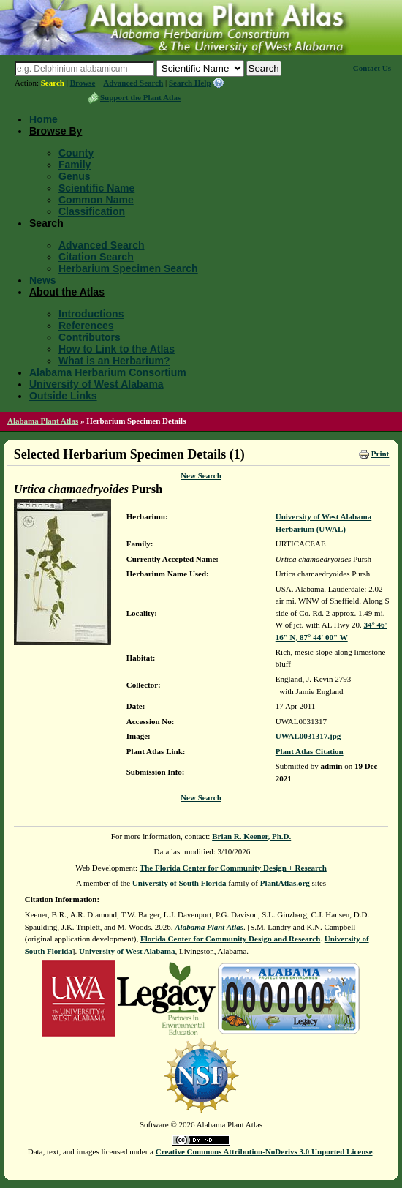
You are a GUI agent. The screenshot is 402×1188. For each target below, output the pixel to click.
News (42, 280)
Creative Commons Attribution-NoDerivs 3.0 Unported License (264, 1151)
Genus (74, 176)
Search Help (190, 82)
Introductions (91, 314)
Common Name (96, 200)
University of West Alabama (96, 384)
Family (74, 164)
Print (380, 453)
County (76, 153)
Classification (91, 211)
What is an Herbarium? (114, 360)
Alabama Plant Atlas (42, 420)
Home (43, 119)
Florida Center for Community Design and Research (230, 938)
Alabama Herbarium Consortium (107, 372)
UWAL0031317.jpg (308, 736)
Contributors (89, 337)
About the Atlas (67, 292)
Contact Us (372, 68)
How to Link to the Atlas (116, 349)
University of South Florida (179, 883)
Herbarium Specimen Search (128, 268)
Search (52, 82)
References (86, 325)
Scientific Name (96, 188)
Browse (83, 82)
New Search (201, 475)
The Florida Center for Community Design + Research (233, 867)
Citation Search (96, 257)
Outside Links (63, 396)
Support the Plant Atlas (140, 97)
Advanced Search (133, 82)
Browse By (55, 131)
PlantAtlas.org (285, 883)
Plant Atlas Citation (310, 751)
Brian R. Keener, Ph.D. (251, 836)
